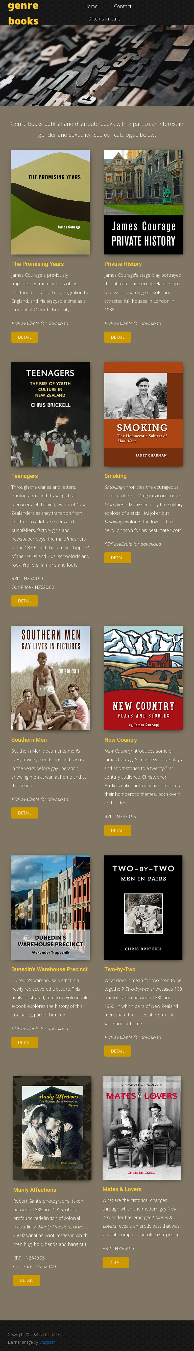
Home (91, 6)
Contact (123, 6)
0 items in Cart (104, 18)
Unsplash (47, 1342)
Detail (22, 337)
